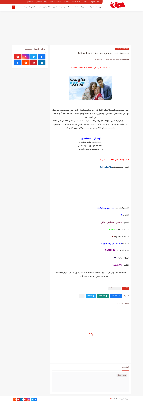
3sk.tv (112, 399)
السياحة (27, 7)
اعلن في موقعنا (76, 2)
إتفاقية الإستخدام (41, 2)
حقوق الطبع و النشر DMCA (91, 2)
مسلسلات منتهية (122, 49)
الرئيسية (99, 7)
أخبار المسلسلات (79, 7)
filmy (60, 7)
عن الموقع (30, 2)
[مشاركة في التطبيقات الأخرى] (82, 296)
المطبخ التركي (36, 7)
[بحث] (13, 7)
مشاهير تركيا (47, 7)
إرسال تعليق (122, 375)
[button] (116, 296)
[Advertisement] (71, 28)
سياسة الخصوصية (55, 2)
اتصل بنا (66, 2)
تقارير (55, 7)
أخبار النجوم (91, 7)
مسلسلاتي (68, 7)
